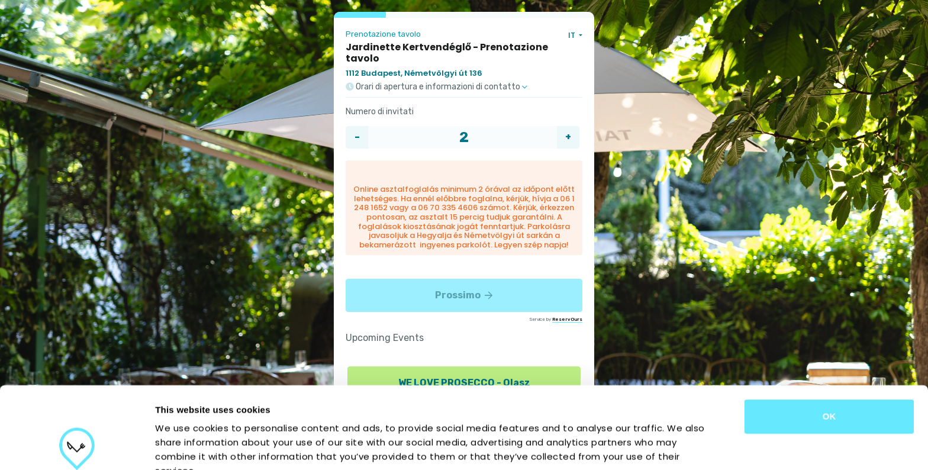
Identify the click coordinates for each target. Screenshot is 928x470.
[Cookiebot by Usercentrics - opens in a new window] (76, 447)
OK (829, 339)
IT (572, 35)
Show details (621, 447)
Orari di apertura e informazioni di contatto (436, 87)
